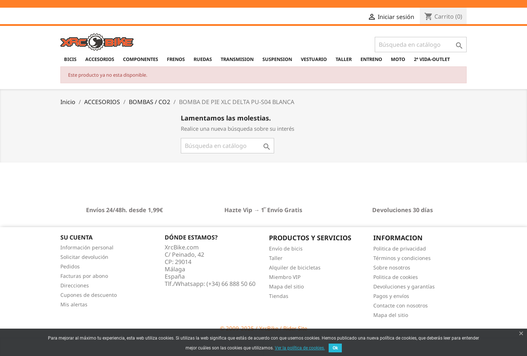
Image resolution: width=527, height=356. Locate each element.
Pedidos (70, 266)
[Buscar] (421, 44)
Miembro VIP (284, 276)
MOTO (398, 59)
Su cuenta (76, 237)
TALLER (344, 59)
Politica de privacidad (399, 248)
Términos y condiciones (402, 257)
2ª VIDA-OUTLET (432, 59)
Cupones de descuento (88, 294)
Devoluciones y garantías (404, 286)
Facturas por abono (84, 275)
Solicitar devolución (84, 256)
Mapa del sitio (286, 286)
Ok (335, 348)
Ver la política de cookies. (300, 348)
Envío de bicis (286, 248)
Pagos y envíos (391, 295)
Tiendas (278, 295)
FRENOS (176, 59)
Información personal (86, 247)
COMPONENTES (140, 59)
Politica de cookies (395, 276)
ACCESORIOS (99, 59)
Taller (276, 257)
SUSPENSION (277, 59)
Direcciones (74, 285)
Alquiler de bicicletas (295, 267)
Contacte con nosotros (400, 305)
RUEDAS (203, 59)
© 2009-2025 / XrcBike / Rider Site (263, 328)
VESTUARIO (314, 59)
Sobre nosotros (391, 267)
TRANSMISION (237, 59)
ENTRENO (371, 59)
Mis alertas (73, 304)
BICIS (70, 59)
